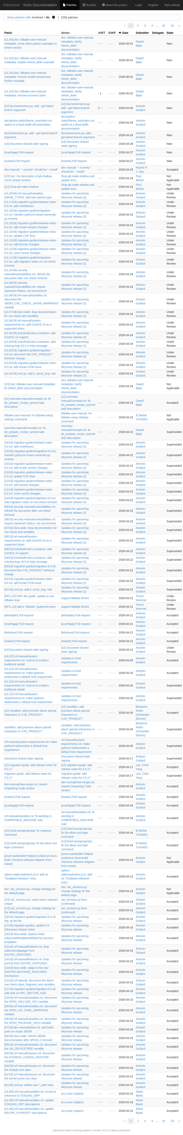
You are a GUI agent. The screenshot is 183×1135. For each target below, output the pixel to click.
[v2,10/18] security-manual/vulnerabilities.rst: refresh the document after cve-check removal (27, 274)
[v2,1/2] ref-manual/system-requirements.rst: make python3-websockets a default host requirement (28, 698)
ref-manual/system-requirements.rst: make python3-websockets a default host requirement (30, 745)
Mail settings (172, 5)
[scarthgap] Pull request (19, 152)
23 (172, 25)
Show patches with (19, 17)
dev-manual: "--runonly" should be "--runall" (31, 169)
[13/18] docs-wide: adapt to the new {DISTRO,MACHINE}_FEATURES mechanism (26, 971)
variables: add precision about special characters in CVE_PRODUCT (77, 729)
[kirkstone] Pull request (18, 632)
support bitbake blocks (75, 598)
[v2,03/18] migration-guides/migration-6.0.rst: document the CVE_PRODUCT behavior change (28, 354)
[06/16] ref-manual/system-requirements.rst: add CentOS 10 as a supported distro (28, 540)
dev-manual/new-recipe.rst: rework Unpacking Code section (78, 786)
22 (163, 25)
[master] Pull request (17, 161)
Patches (70, 5)
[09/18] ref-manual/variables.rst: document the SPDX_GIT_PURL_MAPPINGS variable (30, 1010)
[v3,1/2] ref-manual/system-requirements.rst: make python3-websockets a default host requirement (28, 672)
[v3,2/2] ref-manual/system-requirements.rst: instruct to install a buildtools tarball (26, 660)
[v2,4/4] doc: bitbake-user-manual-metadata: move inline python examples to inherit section (30, 43)
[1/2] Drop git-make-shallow (21, 186)
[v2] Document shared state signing (26, 649)
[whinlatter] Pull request (19, 615)
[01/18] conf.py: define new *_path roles (29, 1085)
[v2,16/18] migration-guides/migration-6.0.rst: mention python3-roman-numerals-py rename (30, 214)
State (170, 32)
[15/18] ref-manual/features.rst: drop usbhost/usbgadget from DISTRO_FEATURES (26, 950)
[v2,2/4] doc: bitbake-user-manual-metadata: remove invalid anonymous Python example (27, 76)
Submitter (142, 32)
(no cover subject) (72, 1093)
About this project (114, 5)
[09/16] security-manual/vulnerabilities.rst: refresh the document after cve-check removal (30, 510)
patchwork (59, 1130)
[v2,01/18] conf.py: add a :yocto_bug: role (30, 373)
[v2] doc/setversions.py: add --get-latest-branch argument (75, 108)
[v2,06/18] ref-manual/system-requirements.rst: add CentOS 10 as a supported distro (28, 324)
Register (153, 5)
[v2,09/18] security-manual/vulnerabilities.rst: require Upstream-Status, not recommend (25, 286)
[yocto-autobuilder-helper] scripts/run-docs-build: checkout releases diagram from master (31, 859)
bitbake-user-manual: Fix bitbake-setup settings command (76, 417)
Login (138, 5)
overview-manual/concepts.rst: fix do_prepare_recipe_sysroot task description (25, 432)
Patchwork (11, 5)
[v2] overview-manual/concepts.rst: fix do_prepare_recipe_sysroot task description (27, 402)
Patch (8, 32)
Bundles (89, 5)
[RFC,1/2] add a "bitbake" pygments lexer (30, 606)
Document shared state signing (23, 758)
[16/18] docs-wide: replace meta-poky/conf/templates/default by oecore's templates (28, 938)
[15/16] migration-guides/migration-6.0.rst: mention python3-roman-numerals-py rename (30, 455)
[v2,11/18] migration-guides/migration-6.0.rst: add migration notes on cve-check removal (30, 261)
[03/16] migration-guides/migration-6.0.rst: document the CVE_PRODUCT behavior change (30, 570)
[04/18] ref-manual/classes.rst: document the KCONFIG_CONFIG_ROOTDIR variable (29, 1057)
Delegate (158, 32)
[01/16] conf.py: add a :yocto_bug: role (28, 589)
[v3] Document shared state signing (26, 143)
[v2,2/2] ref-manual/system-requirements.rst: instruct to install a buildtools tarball (26, 685)
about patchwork (120, 1130)
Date (125, 32)
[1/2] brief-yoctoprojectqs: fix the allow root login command (76, 832)
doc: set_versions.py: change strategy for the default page (75, 891)
